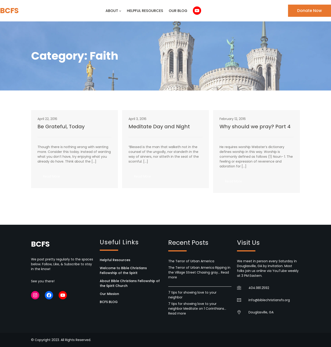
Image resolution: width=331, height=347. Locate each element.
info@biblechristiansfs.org (269, 300)
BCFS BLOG (109, 302)
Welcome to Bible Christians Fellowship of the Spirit (123, 270)
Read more (177, 313)
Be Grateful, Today (61, 127)
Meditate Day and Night (159, 127)
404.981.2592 (258, 288)
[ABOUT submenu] (120, 11)
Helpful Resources (115, 260)
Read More (54, 178)
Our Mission (109, 294)
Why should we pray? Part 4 (255, 127)
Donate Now (309, 10)
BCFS (9, 10)
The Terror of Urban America (191, 261)
